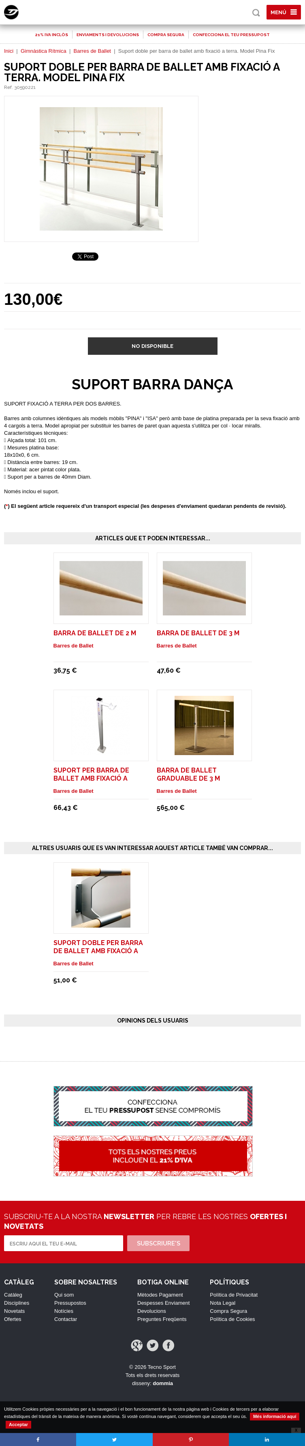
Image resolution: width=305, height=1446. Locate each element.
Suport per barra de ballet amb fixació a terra (91, 778)
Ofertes (12, 1319)
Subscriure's (158, 1243)
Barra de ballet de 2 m (94, 633)
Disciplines (16, 1303)
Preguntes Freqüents (161, 1319)
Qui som (64, 1295)
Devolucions (151, 1311)
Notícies (63, 1311)
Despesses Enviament (163, 1303)
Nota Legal (222, 1303)
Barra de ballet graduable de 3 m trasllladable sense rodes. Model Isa (196, 782)
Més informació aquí (274, 1416)
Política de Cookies (232, 1319)
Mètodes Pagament (160, 1295)
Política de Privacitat (234, 1295)
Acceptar (18, 1424)
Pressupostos (70, 1303)
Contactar (65, 1319)
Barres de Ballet (92, 51)
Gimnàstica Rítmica (43, 51)
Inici (8, 51)
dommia (163, 1383)
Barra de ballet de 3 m (198, 633)
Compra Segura (228, 1311)
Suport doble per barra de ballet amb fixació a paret (98, 951)
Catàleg (13, 1295)
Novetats (14, 1311)
